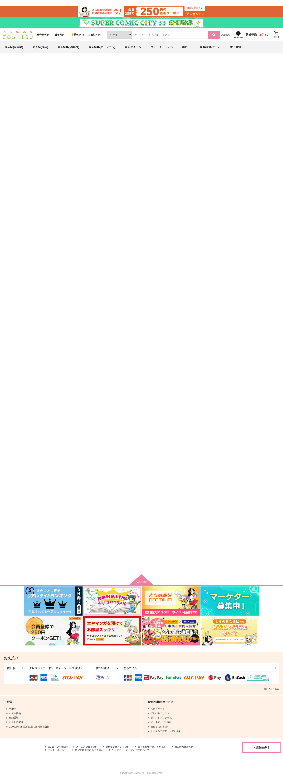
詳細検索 (225, 35)
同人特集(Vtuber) (68, 48)
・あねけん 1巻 (155, 359)
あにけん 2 (75, 443)
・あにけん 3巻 (193, 274)
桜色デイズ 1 (230, 274)
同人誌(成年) (40, 48)
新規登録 (251, 35)
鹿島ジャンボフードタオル (84, 534)
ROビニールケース (157, 534)
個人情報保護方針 (184, 748)
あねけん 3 (229, 187)
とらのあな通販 (32, 65)
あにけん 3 (114, 359)
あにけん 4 (75, 274)
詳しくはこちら (271, 691)
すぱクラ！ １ (155, 83)
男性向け (77, 35)
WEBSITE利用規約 (58, 748)
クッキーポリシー (57, 752)
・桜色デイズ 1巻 (118, 274)
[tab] (90, 123)
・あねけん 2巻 (155, 274)
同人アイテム (133, 48)
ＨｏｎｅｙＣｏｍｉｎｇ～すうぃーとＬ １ (239, 445)
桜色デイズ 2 (191, 187)
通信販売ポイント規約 (118, 748)
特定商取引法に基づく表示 (89, 752)
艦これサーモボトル (119, 534)
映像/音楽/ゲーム (210, 48)
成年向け (59, 35)
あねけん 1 (229, 359)
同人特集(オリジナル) (102, 48)
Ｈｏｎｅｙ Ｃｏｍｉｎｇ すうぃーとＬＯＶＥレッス (124, 445)
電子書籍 (235, 48)
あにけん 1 (190, 443)
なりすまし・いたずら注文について (131, 752)
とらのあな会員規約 (86, 748)
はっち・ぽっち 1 (156, 187)
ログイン (263, 35)
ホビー (186, 48)
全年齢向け (43, 35)
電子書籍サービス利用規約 (152, 748)
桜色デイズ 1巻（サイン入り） (120, 83)
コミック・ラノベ (162, 48)
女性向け (94, 35)
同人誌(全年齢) (14, 48)
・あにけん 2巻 (193, 359)
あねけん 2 (75, 359)
